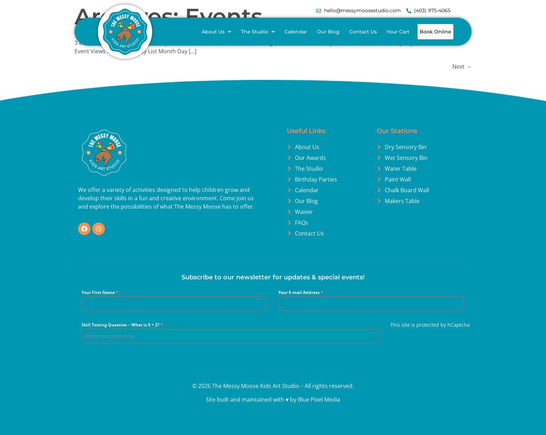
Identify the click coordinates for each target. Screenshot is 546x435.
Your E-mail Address (300, 308)
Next (461, 82)
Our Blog (346, 32)
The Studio (276, 32)
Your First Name (99, 308)
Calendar (314, 32)
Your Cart (416, 32)
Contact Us (381, 32)
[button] (234, 31)
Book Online (327, 48)
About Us (234, 32)
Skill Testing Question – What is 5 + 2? (122, 340)
